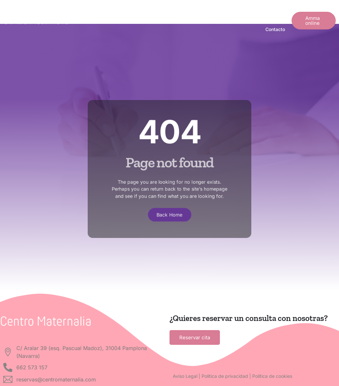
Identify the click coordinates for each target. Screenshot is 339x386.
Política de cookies (272, 376)
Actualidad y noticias (216, 12)
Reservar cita (194, 337)
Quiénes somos (165, 12)
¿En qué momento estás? (110, 12)
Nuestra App (265, 12)
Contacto (275, 29)
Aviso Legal (185, 376)
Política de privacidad (225, 376)
